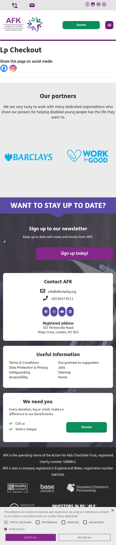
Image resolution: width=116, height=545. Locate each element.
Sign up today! (91, 253)
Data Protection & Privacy (27, 366)
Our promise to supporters (77, 362)
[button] (58, 529)
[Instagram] (14, 68)
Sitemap (64, 371)
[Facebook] (4, 68)
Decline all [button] (85, 537)
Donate (81, 25)
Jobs (61, 366)
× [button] (112, 510)
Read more (71, 516)
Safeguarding (18, 371)
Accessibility (18, 376)
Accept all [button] (30, 537)
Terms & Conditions (23, 362)
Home (62, 376)
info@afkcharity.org (62, 291)
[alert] (58, 526)
